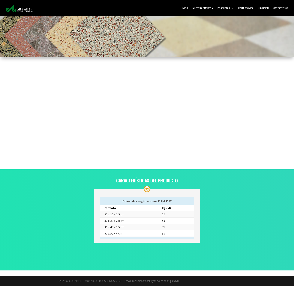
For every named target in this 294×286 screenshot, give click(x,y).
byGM (175, 281)
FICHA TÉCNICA (245, 8)
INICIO (185, 8)
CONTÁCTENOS (280, 8)
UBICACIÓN (263, 8)
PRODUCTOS (224, 8)
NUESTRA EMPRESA (203, 8)
